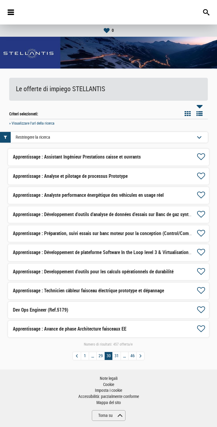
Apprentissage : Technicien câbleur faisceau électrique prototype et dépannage (88, 291)
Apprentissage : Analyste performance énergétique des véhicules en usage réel (88, 195)
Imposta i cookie (108, 390)
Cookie (108, 384)
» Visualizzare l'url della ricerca (31, 123)
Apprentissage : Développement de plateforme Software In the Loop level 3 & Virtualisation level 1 (107, 252)
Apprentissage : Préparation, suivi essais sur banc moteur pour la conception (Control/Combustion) (109, 233)
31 (116, 355)
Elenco (199, 113)
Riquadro (187, 113)
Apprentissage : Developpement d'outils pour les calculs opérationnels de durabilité (93, 272)
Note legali (109, 378)
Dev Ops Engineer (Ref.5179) (40, 310)
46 (132, 355)
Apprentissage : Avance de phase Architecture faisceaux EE (69, 329)
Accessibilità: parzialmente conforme (108, 396)
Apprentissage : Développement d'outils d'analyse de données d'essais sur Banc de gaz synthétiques (109, 214)
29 (101, 355)
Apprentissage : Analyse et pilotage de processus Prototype (70, 176)
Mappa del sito (108, 402)
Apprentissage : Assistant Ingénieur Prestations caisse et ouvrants (77, 157)
